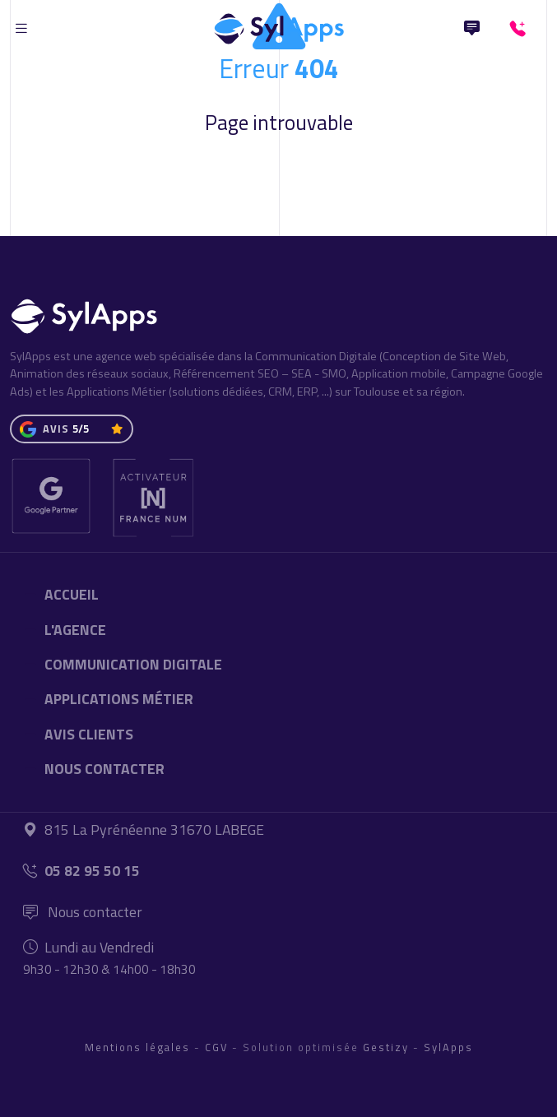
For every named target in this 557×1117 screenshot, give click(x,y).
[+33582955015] (520, 29)
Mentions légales (137, 1047)
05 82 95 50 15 (81, 871)
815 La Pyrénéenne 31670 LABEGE (143, 829)
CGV (216, 1047)
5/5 (80, 428)
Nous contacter (82, 912)
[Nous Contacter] (471, 29)
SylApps (448, 1047)
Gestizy (386, 1047)
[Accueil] (279, 24)
